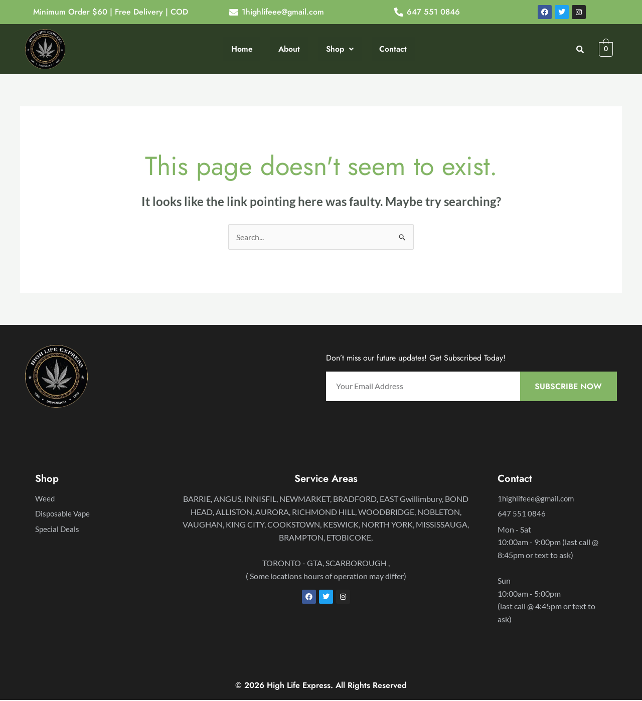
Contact (392, 49)
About (289, 49)
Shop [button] (339, 49)
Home (242, 49)
